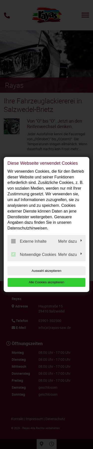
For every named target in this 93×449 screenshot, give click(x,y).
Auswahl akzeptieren (47, 271)
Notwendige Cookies (33, 254)
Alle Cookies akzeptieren (46, 282)
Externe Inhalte (29, 241)
